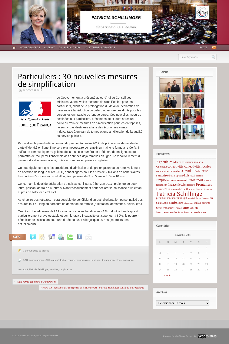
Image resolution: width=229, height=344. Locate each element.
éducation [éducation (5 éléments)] (201, 212)
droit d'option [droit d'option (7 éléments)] (175, 175)
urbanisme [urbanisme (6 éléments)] (177, 212)
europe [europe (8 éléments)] (207, 180)
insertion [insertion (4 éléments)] (175, 189)
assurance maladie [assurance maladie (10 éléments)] (192, 162)
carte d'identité (58, 260)
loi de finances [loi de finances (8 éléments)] (187, 189)
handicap (95, 260)
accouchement (36, 260)
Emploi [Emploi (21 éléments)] (161, 180)
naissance (128, 260)
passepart (23, 269)
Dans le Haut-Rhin (69, 47)
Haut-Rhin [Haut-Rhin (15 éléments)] (163, 189)
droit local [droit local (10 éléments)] (189, 175)
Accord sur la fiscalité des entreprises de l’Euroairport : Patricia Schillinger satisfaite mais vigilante (92, 287)
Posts (203, 47)
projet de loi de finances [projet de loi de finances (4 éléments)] (198, 198)
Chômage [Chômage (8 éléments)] (161, 166)
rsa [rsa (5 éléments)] (211, 198)
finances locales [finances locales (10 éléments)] (177, 184)
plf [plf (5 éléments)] (185, 198)
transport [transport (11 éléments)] (168, 207)
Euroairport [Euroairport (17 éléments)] (195, 180)
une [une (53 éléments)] (186, 207)
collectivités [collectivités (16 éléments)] (175, 166)
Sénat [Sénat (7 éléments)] (159, 207)
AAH (25, 260)
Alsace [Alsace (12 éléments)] (177, 162)
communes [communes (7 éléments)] (162, 171)
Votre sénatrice (30, 47)
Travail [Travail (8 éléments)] (178, 207)
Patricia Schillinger (38, 269)
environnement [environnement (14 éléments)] (177, 180)
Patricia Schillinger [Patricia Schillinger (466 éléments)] (180, 193)
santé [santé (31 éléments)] (173, 202)
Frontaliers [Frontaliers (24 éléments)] (204, 184)
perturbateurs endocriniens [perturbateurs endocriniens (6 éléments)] (169, 197)
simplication (65, 269)
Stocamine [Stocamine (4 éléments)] (188, 203)
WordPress (180, 336)
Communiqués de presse (36, 250)
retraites (54, 269)
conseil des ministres (79, 260)
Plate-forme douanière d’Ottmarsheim (36, 281)
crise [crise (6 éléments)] (198, 171)
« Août (167, 275)
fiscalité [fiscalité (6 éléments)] (191, 184)
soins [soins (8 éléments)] (180, 202)
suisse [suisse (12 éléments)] (198, 202)
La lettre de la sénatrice (99, 47)
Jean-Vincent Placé (112, 260)
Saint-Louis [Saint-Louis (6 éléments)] (162, 202)
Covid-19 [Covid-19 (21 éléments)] (189, 171)
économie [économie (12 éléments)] (190, 212)
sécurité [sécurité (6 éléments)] (206, 202)
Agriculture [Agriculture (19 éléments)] (164, 162)
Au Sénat (49, 47)
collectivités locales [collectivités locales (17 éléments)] (197, 166)
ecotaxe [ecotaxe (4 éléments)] (199, 176)
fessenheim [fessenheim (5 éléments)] (161, 184)
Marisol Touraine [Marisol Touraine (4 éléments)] (204, 189)
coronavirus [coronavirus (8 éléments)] (174, 171)
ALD (48, 260)
